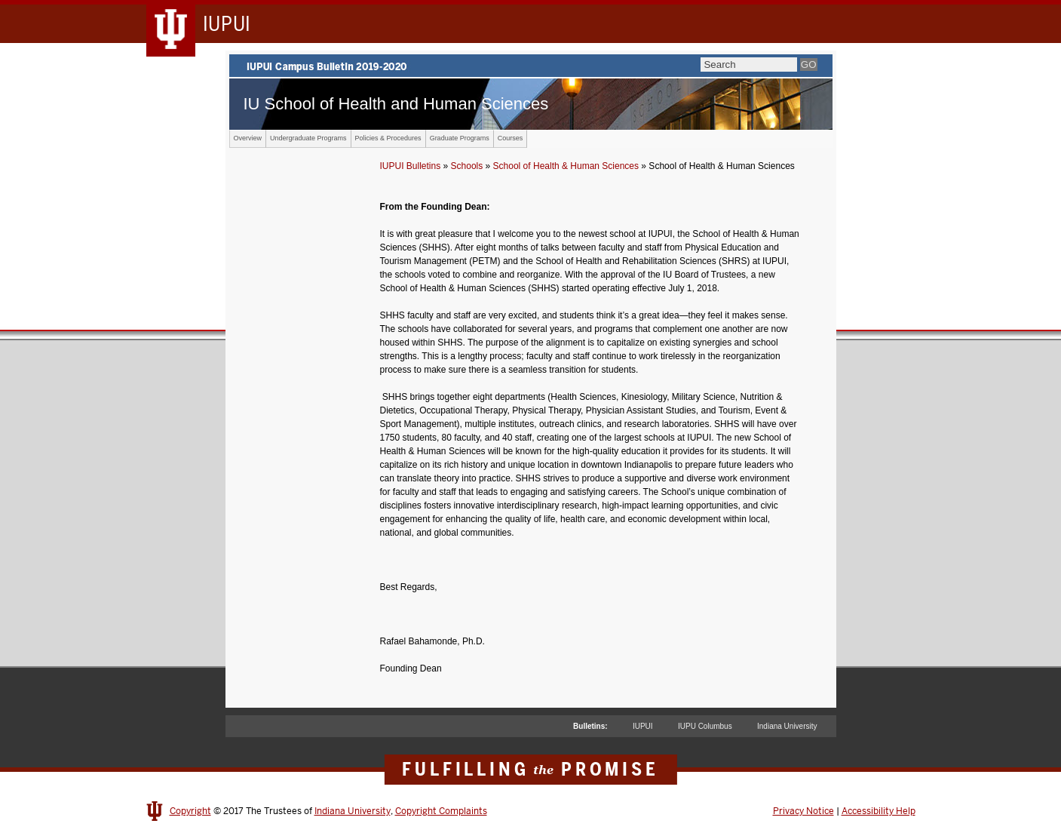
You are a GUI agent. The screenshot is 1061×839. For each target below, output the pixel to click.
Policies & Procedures (388, 138)
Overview (248, 138)
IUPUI (643, 726)
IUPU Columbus (705, 726)
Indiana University (787, 726)
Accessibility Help (878, 811)
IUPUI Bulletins (410, 166)
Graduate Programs (459, 138)
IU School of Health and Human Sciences (396, 103)
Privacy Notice (803, 811)
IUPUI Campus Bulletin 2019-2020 (531, 65)
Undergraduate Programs (308, 138)
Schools (467, 166)
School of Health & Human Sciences (566, 166)
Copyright (190, 811)
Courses (510, 138)
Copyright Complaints (441, 811)
